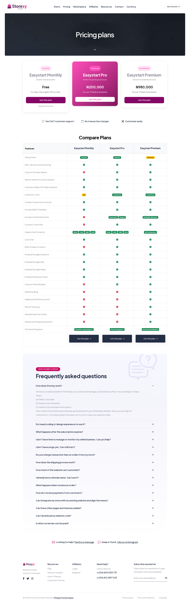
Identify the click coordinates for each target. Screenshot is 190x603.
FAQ (49, 568)
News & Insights (55, 572)
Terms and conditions (146, 598)
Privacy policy (127, 598)
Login (75, 568)
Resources (106, 6)
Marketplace (79, 6)
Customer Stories (56, 580)
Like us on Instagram (127, 542)
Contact (119, 6)
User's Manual (54, 576)
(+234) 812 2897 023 (107, 577)
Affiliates (93, 6)
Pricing (66, 6)
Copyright (163, 598)
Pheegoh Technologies (63, 598)
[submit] (166, 578)
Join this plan (46, 100)
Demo (57, 6)
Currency (131, 6)
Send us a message (84, 542)
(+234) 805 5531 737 (107, 572)
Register (76, 572)
